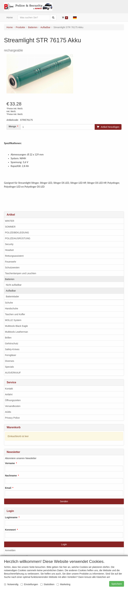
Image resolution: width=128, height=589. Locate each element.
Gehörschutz (11, 343)
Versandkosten (12, 406)
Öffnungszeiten (13, 400)
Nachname (11, 475)
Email (8, 488)
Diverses (9, 361)
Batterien (9, 279)
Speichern (116, 584)
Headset (9, 250)
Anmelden (10, 550)
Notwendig (11, 584)
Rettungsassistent (14, 256)
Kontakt (9, 388)
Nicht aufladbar (14, 285)
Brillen (8, 337)
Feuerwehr (10, 261)
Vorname (10, 463)
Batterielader (12, 296)
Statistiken (47, 584)
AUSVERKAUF (13, 372)
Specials (9, 366)
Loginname (11, 517)
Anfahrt (8, 394)
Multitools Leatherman (16, 331)
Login (64, 544)
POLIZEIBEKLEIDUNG (17, 232)
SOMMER (10, 226)
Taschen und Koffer (15, 314)
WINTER (9, 221)
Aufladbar (11, 290)
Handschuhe (11, 308)
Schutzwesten (12, 267)
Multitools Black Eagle (16, 326)
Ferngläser (10, 355)
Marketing (63, 584)
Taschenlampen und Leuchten (20, 273)
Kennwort (10, 529)
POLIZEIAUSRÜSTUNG (17, 238)
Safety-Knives (12, 349)
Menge (12, 126)
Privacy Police (12, 417)
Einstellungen (29, 584)
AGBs (8, 412)
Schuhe (9, 302)
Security (9, 244)
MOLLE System (13, 320)
